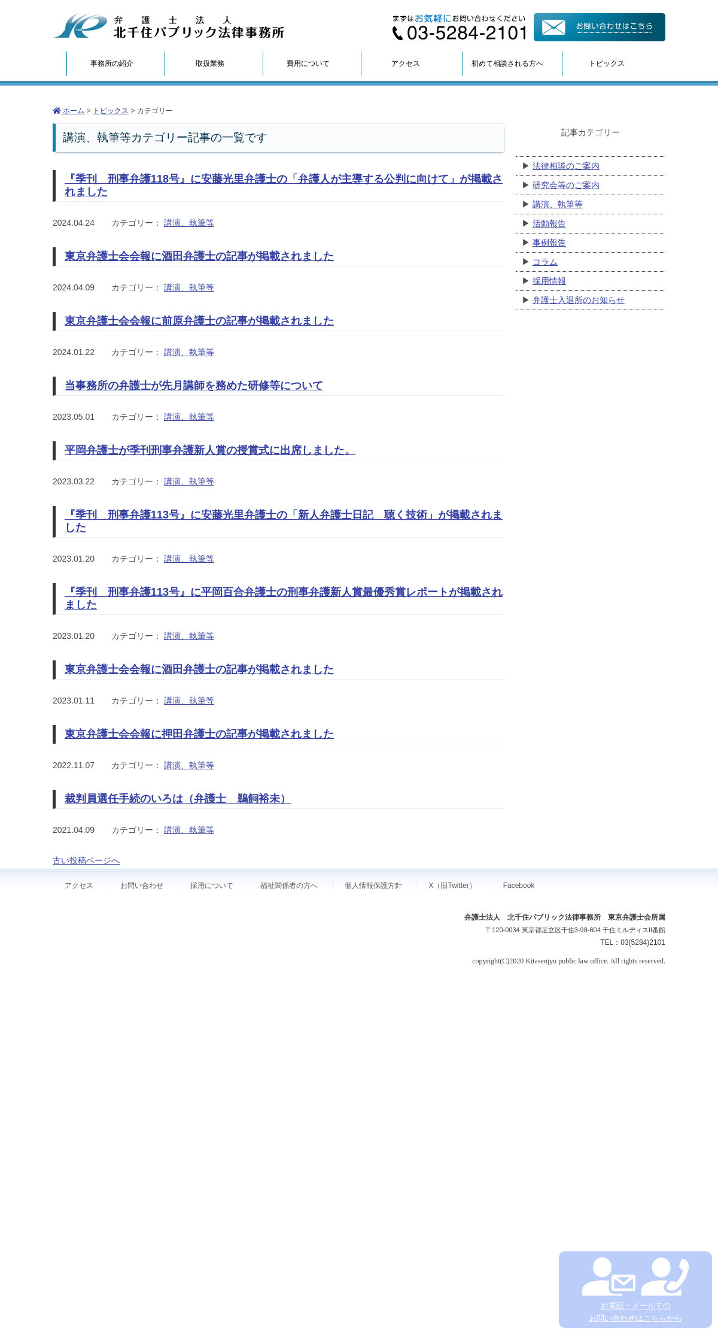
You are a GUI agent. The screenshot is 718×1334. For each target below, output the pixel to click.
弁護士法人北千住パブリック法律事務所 (169, 25)
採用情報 (549, 281)
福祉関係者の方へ (289, 885)
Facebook (519, 885)
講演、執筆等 (189, 223)
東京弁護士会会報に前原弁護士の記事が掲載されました (199, 321)
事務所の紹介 (111, 63)
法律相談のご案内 (566, 166)
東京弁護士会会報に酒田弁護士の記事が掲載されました (199, 256)
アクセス (405, 63)
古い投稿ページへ (86, 860)
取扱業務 (210, 63)
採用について (211, 885)
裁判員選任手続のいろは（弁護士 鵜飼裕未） (178, 799)
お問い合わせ (141, 885)
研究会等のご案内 (566, 185)
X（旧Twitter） (452, 885)
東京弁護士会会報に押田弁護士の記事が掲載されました (199, 734)
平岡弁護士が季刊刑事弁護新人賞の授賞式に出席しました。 (210, 450)
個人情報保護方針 (373, 885)
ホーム (68, 111)
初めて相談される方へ (507, 63)
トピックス (607, 63)
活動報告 (549, 223)
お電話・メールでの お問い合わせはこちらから (635, 1290)
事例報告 (549, 242)
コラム (545, 261)
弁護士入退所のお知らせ (579, 300)
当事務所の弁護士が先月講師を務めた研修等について (194, 386)
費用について (308, 63)
